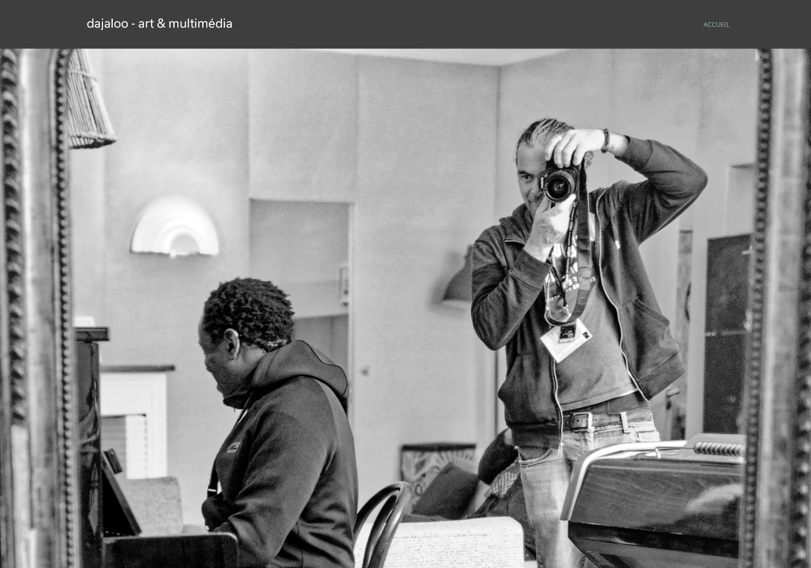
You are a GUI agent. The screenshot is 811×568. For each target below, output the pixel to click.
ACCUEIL (716, 25)
